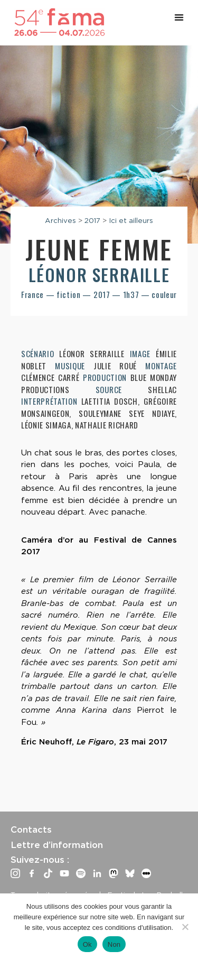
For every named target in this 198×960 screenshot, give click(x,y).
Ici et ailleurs (131, 220)
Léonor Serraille (99, 274)
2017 (92, 220)
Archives (60, 220)
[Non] (185, 926)
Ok (87, 944)
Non (114, 944)
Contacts (31, 829)
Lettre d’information (57, 845)
